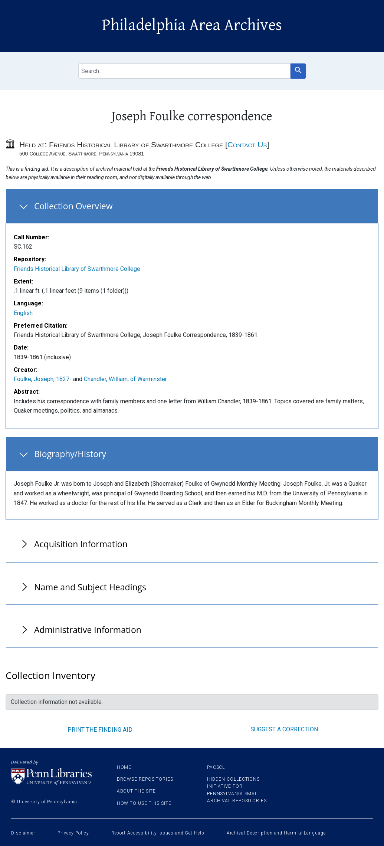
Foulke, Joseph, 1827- (43, 379)
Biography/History (70, 454)
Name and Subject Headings (90, 587)
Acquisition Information (81, 544)
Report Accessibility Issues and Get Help (157, 833)
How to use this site (144, 803)
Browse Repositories (145, 779)
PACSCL (216, 767)
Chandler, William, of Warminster (125, 379)
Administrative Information (87, 630)
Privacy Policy (73, 833)
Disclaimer (23, 833)
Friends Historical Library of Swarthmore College (77, 268)
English (23, 313)
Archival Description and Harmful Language (276, 833)
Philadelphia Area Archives (192, 25)
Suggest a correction (284, 729)
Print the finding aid (100, 729)
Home (124, 767)
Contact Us (247, 144)
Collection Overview (73, 206)
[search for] (184, 71)
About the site (136, 791)
